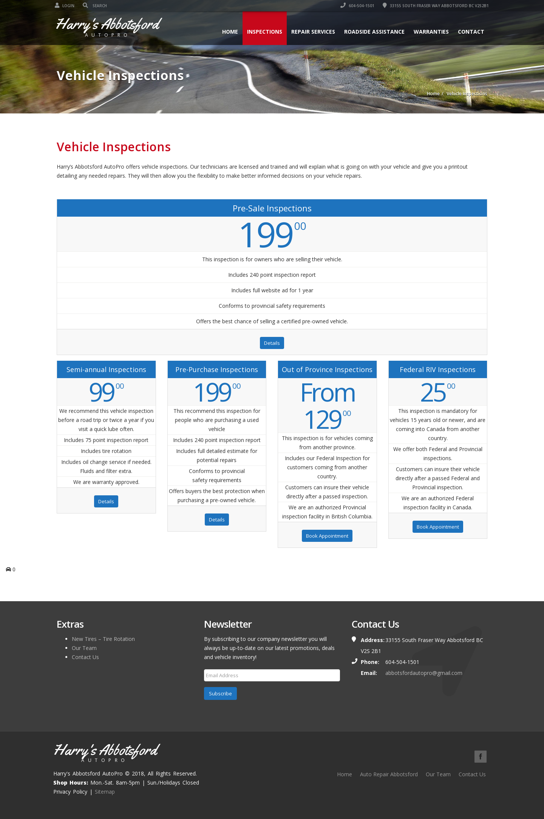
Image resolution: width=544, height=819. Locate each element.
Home (228, 31)
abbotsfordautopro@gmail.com (423, 672)
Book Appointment (327, 535)
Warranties (429, 31)
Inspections (262, 31)
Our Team (84, 647)
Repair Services (311, 31)
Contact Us (85, 657)
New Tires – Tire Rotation (103, 638)
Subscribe (220, 693)
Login (66, 5)
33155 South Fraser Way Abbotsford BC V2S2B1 (434, 5)
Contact (469, 31)
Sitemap (105, 791)
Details (272, 343)
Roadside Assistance (372, 31)
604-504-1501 (356, 5)
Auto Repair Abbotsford (389, 774)
